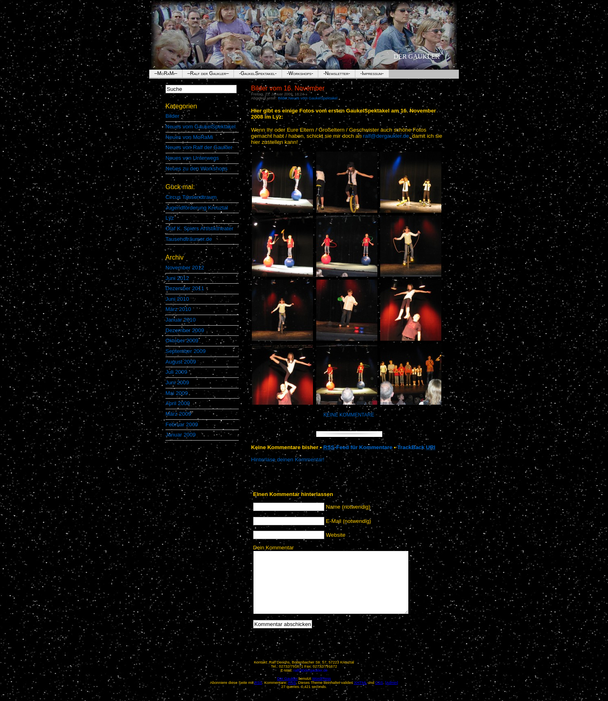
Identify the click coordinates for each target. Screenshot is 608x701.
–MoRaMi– (165, 73)
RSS (292, 695)
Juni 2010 (177, 299)
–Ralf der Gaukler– (208, 73)
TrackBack (416, 447)
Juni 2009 (177, 382)
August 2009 (180, 362)
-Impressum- (372, 73)
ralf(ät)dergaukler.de (310, 683)
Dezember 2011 (184, 288)
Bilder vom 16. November (288, 88)
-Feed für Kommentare (357, 447)
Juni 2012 (177, 278)
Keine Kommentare (349, 415)
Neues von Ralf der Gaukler (198, 147)
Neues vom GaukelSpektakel (200, 126)
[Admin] (391, 695)
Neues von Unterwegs (192, 158)
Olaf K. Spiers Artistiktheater (199, 228)
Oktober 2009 (181, 340)
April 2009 (177, 403)
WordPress (321, 691)
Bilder (172, 116)
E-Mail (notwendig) (348, 521)
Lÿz (169, 218)
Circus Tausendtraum (191, 197)
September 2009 (185, 351)
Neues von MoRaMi (189, 137)
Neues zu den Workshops (196, 168)
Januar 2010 (180, 320)
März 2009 (178, 414)
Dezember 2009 (184, 330)
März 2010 (178, 309)
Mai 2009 (176, 393)
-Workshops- (300, 73)
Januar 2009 (180, 435)
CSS (379, 695)
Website (336, 535)
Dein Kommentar (273, 547)
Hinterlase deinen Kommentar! (287, 459)
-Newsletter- (336, 73)
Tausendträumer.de (188, 239)
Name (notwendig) (348, 507)
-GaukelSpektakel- (257, 73)
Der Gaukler (416, 56)
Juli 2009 (176, 372)
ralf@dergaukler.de (386, 136)
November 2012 (184, 268)
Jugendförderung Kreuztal (196, 208)
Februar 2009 (181, 424)
